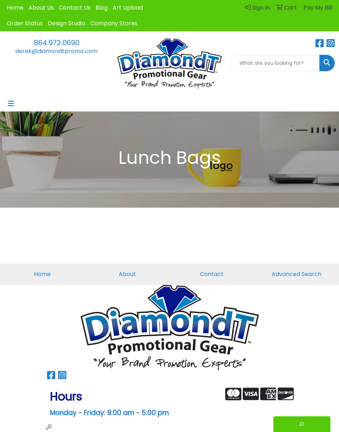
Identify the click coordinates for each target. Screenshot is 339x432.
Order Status (25, 23)
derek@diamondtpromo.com (56, 51)
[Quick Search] (275, 63)
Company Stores (114, 23)
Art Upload (128, 8)
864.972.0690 (56, 43)
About (127, 274)
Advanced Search (297, 274)
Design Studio (66, 23)
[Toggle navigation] (11, 104)
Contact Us (75, 8)
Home (15, 8)
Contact (212, 274)
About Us (41, 8)
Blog (102, 8)
